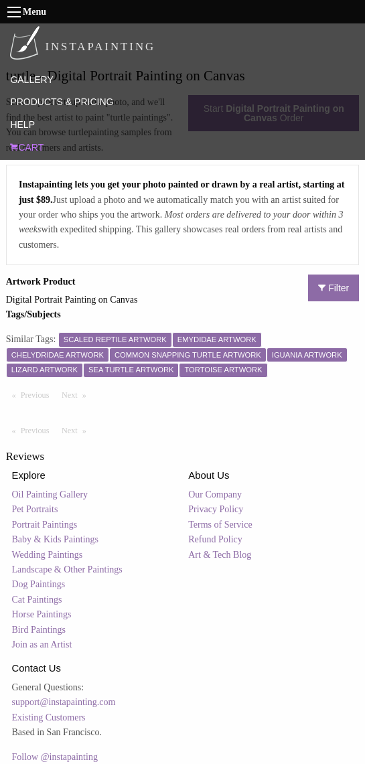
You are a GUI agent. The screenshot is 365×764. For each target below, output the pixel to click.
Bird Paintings (39, 630)
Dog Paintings (39, 584)
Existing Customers (49, 717)
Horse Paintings (42, 614)
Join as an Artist (42, 644)
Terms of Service (220, 525)
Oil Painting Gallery (50, 494)
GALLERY (31, 79)
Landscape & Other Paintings (67, 569)
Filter (333, 288)
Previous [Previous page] (38, 394)
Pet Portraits (35, 509)
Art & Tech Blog (219, 555)
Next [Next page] (77, 394)
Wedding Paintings (47, 555)
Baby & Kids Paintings (55, 539)
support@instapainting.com (64, 702)
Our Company (215, 494)
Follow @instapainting (55, 757)
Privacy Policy (215, 509)
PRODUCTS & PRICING (61, 101)
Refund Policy (215, 539)
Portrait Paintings (45, 525)
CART (27, 147)
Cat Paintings (37, 600)
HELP (22, 124)
